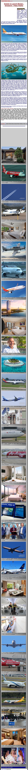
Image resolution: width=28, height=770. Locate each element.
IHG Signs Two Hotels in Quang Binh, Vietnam (13, 308)
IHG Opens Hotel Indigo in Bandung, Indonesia (13, 494)
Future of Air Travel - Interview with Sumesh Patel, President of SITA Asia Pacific (14, 109)
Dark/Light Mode (21, 8)
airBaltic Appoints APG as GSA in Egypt (13, 607)
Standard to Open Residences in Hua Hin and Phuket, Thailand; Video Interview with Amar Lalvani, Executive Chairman (14, 114)
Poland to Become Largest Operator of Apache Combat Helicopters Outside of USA (13, 718)
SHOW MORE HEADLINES (7, 767)
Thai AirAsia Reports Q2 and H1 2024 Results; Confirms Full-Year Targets (13, 664)
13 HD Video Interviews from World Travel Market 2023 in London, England (14, 117)
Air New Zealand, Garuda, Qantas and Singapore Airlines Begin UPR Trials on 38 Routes (13, 645)
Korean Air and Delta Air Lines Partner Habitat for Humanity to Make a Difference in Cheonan (13, 625)
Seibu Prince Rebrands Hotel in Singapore (13, 588)
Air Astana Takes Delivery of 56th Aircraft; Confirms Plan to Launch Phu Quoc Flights (13, 570)
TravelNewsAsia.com (8, 769)
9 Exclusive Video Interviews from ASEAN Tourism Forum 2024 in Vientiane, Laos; (14, 115)
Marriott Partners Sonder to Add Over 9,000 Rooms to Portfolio (13, 475)
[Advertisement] (9, 14)
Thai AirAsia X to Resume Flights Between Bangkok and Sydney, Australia (13, 455)
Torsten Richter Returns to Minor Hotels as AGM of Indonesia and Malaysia (13, 345)
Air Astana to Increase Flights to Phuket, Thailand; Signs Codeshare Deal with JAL (13, 271)
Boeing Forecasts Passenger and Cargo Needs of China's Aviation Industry (13, 193)
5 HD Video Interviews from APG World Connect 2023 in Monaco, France (14, 118)
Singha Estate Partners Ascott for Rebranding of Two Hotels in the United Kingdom (13, 737)
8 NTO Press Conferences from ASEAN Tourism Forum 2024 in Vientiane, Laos (14, 116)
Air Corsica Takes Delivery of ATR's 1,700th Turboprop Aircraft (13, 212)
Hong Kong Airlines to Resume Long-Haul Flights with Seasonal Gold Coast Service (13, 290)
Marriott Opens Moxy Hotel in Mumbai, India (13, 327)
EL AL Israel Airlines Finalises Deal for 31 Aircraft (13, 682)
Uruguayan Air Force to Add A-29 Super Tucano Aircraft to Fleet (13, 251)
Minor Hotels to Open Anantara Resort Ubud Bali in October (13, 231)
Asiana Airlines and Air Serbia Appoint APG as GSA (13, 382)
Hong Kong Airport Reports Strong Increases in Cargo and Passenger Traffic (13, 417)
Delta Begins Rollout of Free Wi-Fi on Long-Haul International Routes (13, 436)
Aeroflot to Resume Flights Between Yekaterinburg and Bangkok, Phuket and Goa (13, 551)
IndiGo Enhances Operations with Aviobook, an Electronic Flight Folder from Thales (13, 512)
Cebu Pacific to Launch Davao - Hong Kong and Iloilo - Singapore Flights (13, 700)
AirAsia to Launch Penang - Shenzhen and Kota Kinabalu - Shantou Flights (13, 174)
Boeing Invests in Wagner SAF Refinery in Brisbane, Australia (13, 532)
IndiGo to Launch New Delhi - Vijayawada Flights (13, 399)
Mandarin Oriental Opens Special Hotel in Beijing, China (16, 123)
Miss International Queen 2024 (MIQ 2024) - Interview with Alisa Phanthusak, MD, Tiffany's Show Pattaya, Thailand (14, 110)
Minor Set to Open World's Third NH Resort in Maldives (13, 364)
